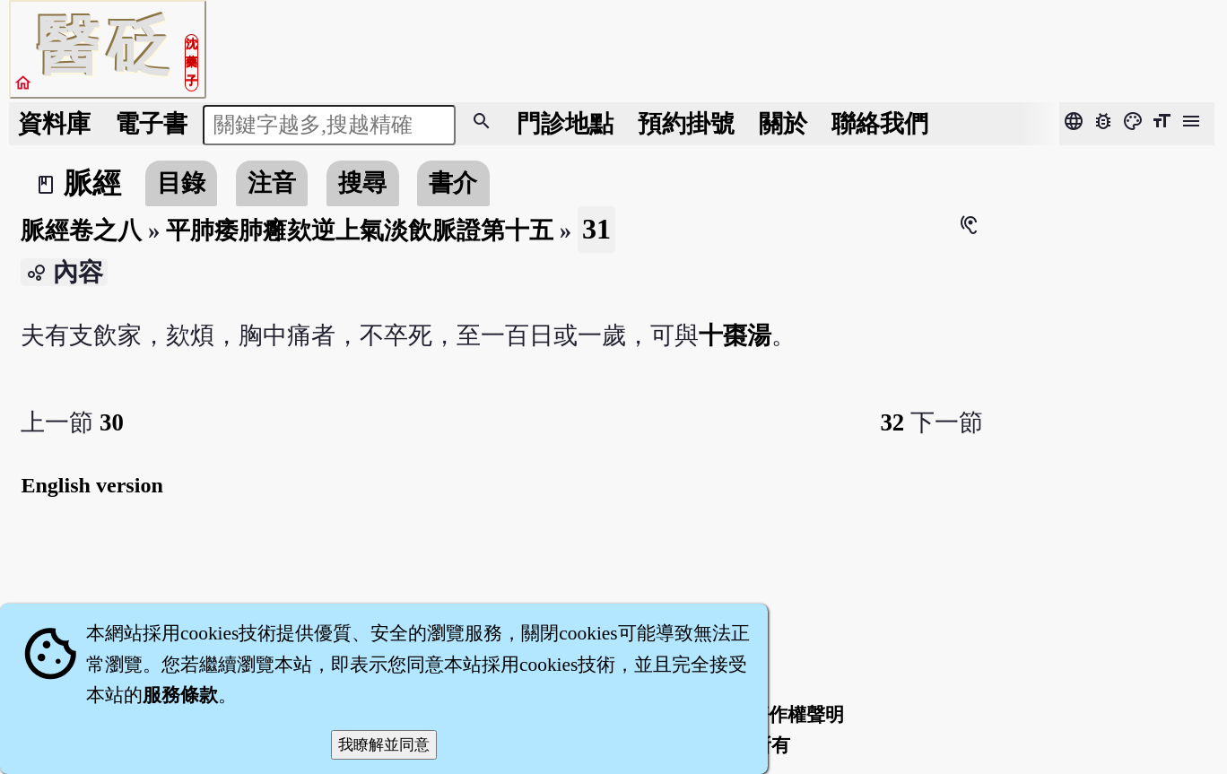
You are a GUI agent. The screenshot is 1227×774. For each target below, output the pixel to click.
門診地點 (565, 123)
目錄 (181, 183)
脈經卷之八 (81, 230)
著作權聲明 (797, 715)
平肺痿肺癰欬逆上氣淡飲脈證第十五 (359, 230)
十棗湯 (735, 335)
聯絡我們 (879, 123)
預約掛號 (686, 123)
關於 (783, 123)
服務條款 (180, 695)
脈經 (92, 183)
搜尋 (362, 183)
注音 (272, 183)
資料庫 (54, 123)
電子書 (151, 123)
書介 (453, 183)
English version (91, 485)
